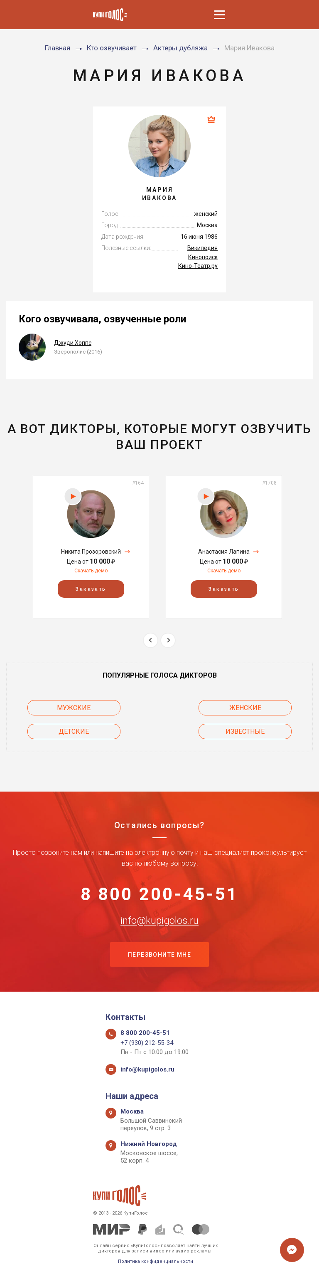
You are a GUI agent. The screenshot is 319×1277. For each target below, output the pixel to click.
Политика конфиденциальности (155, 1261)
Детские (73, 731)
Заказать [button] (91, 589)
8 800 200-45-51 (160, 894)
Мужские (73, 708)
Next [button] (168, 640)
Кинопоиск (203, 257)
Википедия (202, 248)
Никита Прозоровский (91, 551)
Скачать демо (91, 571)
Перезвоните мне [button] (159, 955)
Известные (245, 731)
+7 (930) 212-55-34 (146, 1043)
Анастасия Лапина (224, 551)
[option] (91, 547)
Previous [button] (150, 640)
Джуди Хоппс (72, 342)
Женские (246, 708)
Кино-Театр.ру (198, 265)
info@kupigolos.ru (159, 921)
